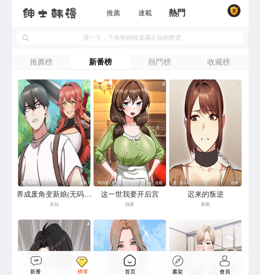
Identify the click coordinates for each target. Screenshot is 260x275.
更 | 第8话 (29, 183)
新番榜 (100, 62)
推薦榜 (41, 62)
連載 (145, 13)
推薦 (113, 13)
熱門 (177, 13)
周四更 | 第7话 (109, 183)
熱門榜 (159, 62)
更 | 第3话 (181, 183)
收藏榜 (218, 62)
